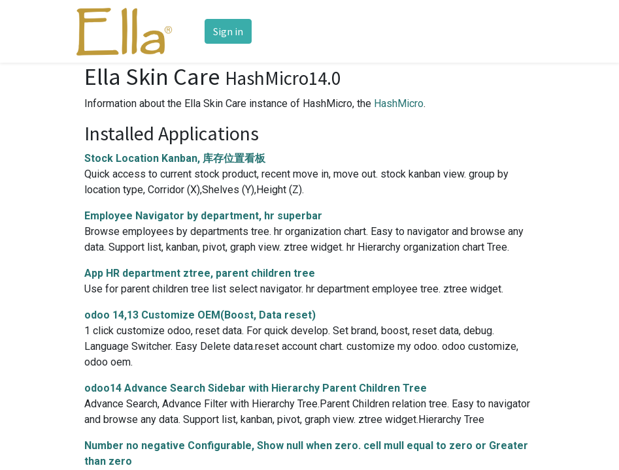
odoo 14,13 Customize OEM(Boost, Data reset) (200, 315)
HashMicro (399, 103)
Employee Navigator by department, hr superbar (203, 216)
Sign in (228, 31)
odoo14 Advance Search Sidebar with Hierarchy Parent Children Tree (255, 388)
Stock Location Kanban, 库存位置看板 (174, 158)
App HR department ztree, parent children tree (199, 273)
